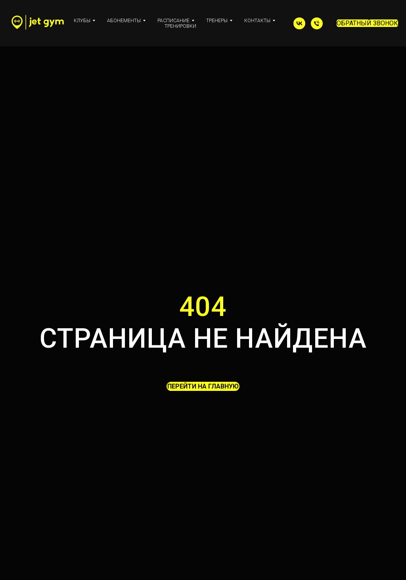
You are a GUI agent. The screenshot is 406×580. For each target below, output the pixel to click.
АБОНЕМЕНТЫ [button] (124, 20)
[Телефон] (317, 23)
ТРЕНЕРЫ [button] (217, 20)
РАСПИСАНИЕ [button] (173, 20)
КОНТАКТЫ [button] (257, 20)
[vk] (299, 23)
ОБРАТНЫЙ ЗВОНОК (367, 23)
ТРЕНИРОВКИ (180, 26)
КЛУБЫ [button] (82, 20)
